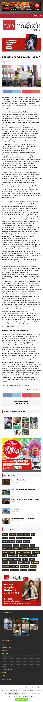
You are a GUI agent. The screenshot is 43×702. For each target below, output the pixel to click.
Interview (27, 548)
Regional (13, 563)
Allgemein (5, 645)
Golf (32, 545)
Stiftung (6, 566)
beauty (5, 538)
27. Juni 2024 (6, 62)
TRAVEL (4, 675)
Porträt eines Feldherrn (19, 480)
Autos (27, 534)
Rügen (27, 563)
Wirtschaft (14, 570)
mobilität (32, 556)
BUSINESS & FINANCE (8, 648)
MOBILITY (5, 666)
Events (19, 541)
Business (20, 538)
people (32, 559)
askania (20, 534)
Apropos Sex (15, 509)
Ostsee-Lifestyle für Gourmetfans (22, 519)
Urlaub (33, 566)
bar (33, 534)
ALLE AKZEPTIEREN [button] (21, 699)
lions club (36, 552)
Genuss (16, 545)
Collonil (28, 538)
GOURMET (5, 654)
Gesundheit (24, 545)
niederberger (7, 559)
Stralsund (14, 566)
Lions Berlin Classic (23, 552)
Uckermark (24, 566)
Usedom (5, 570)
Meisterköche (13, 556)
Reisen (21, 563)
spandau (35, 563)
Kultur (5, 552)
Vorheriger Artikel (21, 402)
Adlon (5, 534)
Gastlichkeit (7, 545)
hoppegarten (7, 548)
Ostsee (25, 559)
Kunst (12, 552)
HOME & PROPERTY (7, 660)
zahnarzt (32, 570)
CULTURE (4, 651)
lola (4, 556)
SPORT (4, 672)
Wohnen (23, 570)
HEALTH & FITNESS (7, 657)
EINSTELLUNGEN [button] (14, 693)
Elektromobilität (8, 541)
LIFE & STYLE (5, 663)
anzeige (12, 534)
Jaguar (35, 548)
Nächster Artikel (21, 404)
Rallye (5, 563)
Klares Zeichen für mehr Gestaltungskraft (25, 499)
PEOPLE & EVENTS (7, 669)
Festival (26, 541)
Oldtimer (17, 559)
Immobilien (17, 548)
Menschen (23, 556)
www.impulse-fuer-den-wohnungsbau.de (15, 385)
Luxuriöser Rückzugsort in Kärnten (23, 490)
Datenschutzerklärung (28, 696)
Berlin (12, 538)
